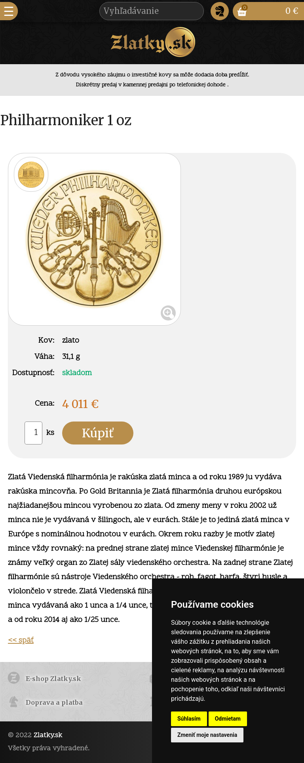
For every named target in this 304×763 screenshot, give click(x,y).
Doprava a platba (54, 702)
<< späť (21, 640)
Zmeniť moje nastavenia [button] (207, 735)
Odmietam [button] (228, 718)
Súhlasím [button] (189, 718)
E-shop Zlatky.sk (53, 679)
